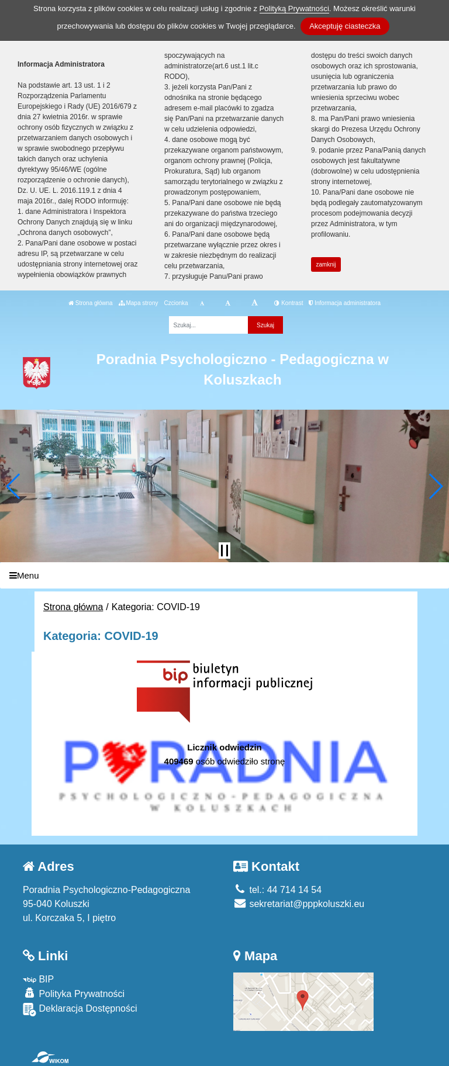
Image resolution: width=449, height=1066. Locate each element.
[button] (14, 486)
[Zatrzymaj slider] (224, 550)
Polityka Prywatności (74, 993)
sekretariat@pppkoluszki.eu (298, 904)
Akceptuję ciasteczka (344, 26)
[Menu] (224, 575)
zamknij (326, 264)
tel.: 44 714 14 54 (277, 890)
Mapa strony (138, 303)
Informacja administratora (345, 303)
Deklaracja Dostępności (80, 1009)
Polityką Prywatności (294, 8)
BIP (38, 979)
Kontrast (288, 303)
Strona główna (90, 303)
